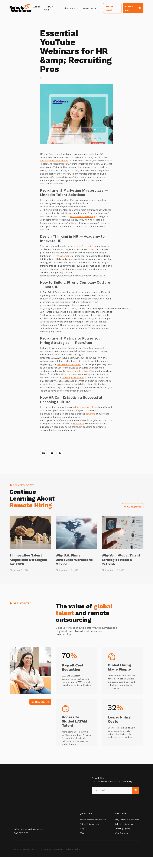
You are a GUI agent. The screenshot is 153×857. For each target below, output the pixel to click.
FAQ (82, 833)
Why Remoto (121, 833)
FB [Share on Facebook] (43, 453)
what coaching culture (85, 407)
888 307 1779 (21, 833)
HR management (61, 256)
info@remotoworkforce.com (28, 829)
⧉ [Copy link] (60, 453)
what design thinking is (83, 246)
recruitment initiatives (69, 364)
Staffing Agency (122, 828)
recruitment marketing (82, 216)
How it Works (48, 8)
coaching (90, 413)
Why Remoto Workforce (127, 819)
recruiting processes (73, 377)
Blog (82, 828)
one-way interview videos (54, 160)
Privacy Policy (73, 849)
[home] (20, 8)
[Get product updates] (112, 790)
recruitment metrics (78, 371)
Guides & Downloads (90, 824)
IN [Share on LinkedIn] (52, 453)
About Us (35, 8)
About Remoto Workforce (93, 819)
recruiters (78, 423)
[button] (71, 8)
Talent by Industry (124, 824)
